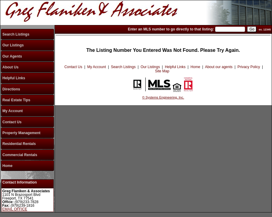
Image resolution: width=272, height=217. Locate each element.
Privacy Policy (248, 67)
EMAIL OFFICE (14, 209)
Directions (11, 89)
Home (7, 166)
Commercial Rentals (19, 155)
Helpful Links (13, 78)
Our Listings (13, 45)
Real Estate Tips (16, 100)
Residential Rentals (19, 144)
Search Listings (15, 34)
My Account (12, 111)
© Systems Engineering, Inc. (163, 97)
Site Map (162, 71)
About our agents (218, 67)
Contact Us (11, 122)
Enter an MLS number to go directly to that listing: (171, 29)
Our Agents (12, 56)
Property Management (21, 133)
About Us (10, 67)
